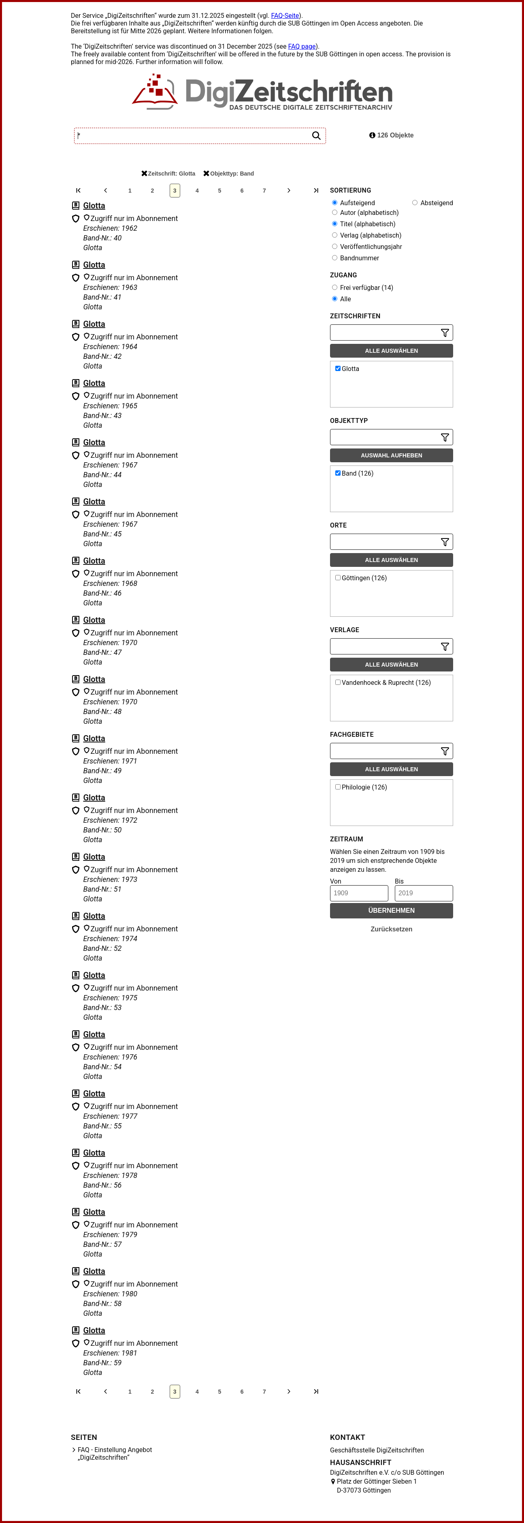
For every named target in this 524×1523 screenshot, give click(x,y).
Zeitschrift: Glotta (168, 173)
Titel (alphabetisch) (364, 224)
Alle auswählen (391, 351)
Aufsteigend (353, 203)
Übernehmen (392, 910)
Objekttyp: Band (228, 173)
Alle (341, 299)
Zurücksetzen (391, 929)
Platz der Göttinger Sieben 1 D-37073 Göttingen (377, 1486)
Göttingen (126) (361, 578)
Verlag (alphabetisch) (366, 235)
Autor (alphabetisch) (365, 213)
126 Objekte (391, 135)
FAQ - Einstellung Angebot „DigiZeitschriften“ (115, 1453)
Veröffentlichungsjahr (367, 247)
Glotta (94, 205)
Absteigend (432, 203)
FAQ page (301, 46)
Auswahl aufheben (391, 455)
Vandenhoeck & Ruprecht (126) (383, 682)
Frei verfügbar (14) (362, 288)
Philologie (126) (361, 787)
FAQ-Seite (285, 15)
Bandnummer (355, 258)
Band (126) (354, 473)
